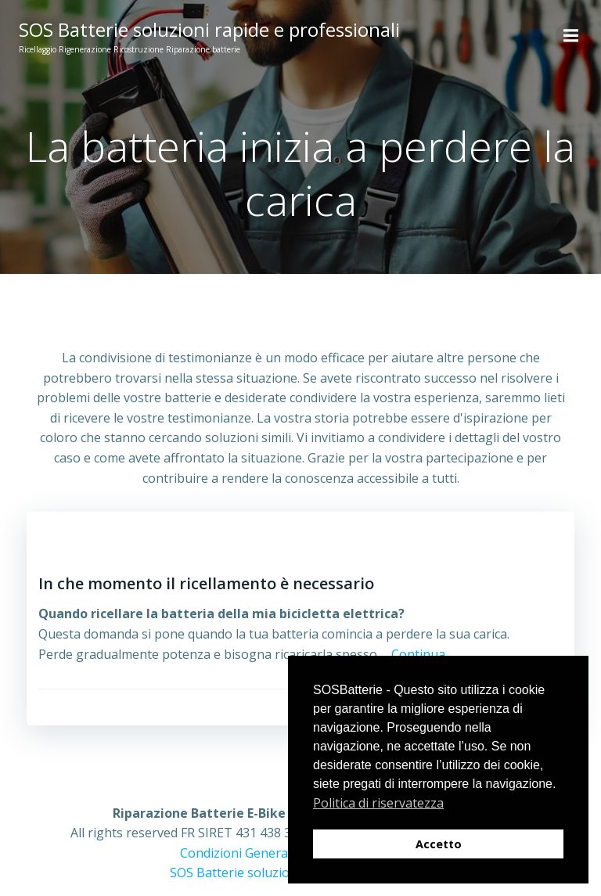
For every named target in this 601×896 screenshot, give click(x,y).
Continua (418, 654)
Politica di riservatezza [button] (378, 802)
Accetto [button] (439, 844)
